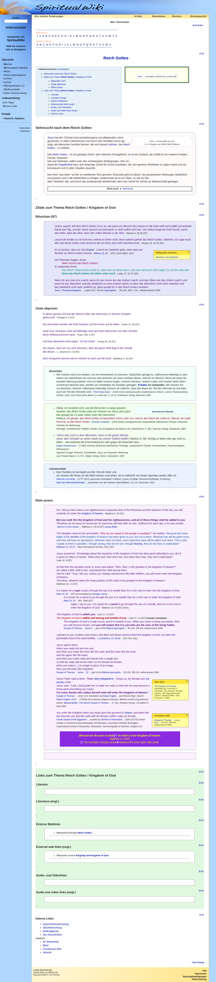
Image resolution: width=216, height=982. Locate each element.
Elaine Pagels (109, 696)
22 (87, 672)
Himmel (47, 952)
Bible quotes (57, 87)
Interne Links (57, 113)
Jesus (50, 137)
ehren (8, 78)
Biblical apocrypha (115, 628)
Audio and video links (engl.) (64, 110)
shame (128, 712)
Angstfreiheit (66, 164)
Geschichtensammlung (55, 924)
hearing (138, 543)
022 (156, 722)
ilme (7, 71)
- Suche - (15, 18)
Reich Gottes (115, 58)
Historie (177, 16)
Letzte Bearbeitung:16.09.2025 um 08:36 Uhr (45, 971)
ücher (8, 64)
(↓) (189, 251)
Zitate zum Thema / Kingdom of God (68, 77)
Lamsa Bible (111, 527)
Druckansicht (198, 16)
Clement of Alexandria (111, 719)
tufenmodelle (12, 89)
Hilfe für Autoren (16, 46)
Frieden (142, 384)
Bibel (45, 945)
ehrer (7, 82)
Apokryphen (110, 290)
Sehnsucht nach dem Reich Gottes (60, 73)
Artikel (138, 16)
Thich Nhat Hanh (101, 392)
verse (80, 672)
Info (205, 970)
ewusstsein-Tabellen (16, 67)
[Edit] (201, 53)
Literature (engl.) (59, 98)
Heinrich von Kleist (65, 479)
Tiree (139, 76)
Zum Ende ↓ (198, 25)
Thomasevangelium (71, 290)
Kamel (90, 249)
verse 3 (88, 628)
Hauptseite (13, 36)
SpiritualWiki (16, 40)
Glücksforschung (52, 927)
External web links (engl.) (63, 104)
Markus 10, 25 (101, 253)
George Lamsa (99, 594)
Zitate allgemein (58, 84)
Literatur (55, 94)
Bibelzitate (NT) (58, 81)
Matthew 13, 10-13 (65, 547)
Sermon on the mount (67, 527)
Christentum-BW (52, 949)
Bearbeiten (158, 16)
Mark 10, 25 (62, 594)
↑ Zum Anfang (197, 962)
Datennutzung (199, 979)
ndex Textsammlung (15, 93)
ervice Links (10, 106)
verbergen (63, 69)
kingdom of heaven (92, 513)
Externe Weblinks (59, 101)
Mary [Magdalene (104, 678)
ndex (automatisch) (15, 75)
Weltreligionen (51, 931)
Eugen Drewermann (66, 445)
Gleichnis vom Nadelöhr (167, 257)
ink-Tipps (8, 102)
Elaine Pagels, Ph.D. (66, 699)
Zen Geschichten (52, 934)
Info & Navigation (16, 49)
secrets (74, 536)
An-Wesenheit (51, 941)
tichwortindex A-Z (14, 85)
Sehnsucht (127, 188)
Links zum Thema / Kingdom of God (67, 90)
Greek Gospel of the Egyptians (71, 719)
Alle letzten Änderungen (48, 16)
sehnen (113, 144)
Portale (6, 114)
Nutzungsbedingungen (194, 976)
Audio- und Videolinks (61, 107)
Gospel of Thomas (73, 628)
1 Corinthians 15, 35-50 (108, 638)
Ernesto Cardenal (100, 422)
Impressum (200, 973)
